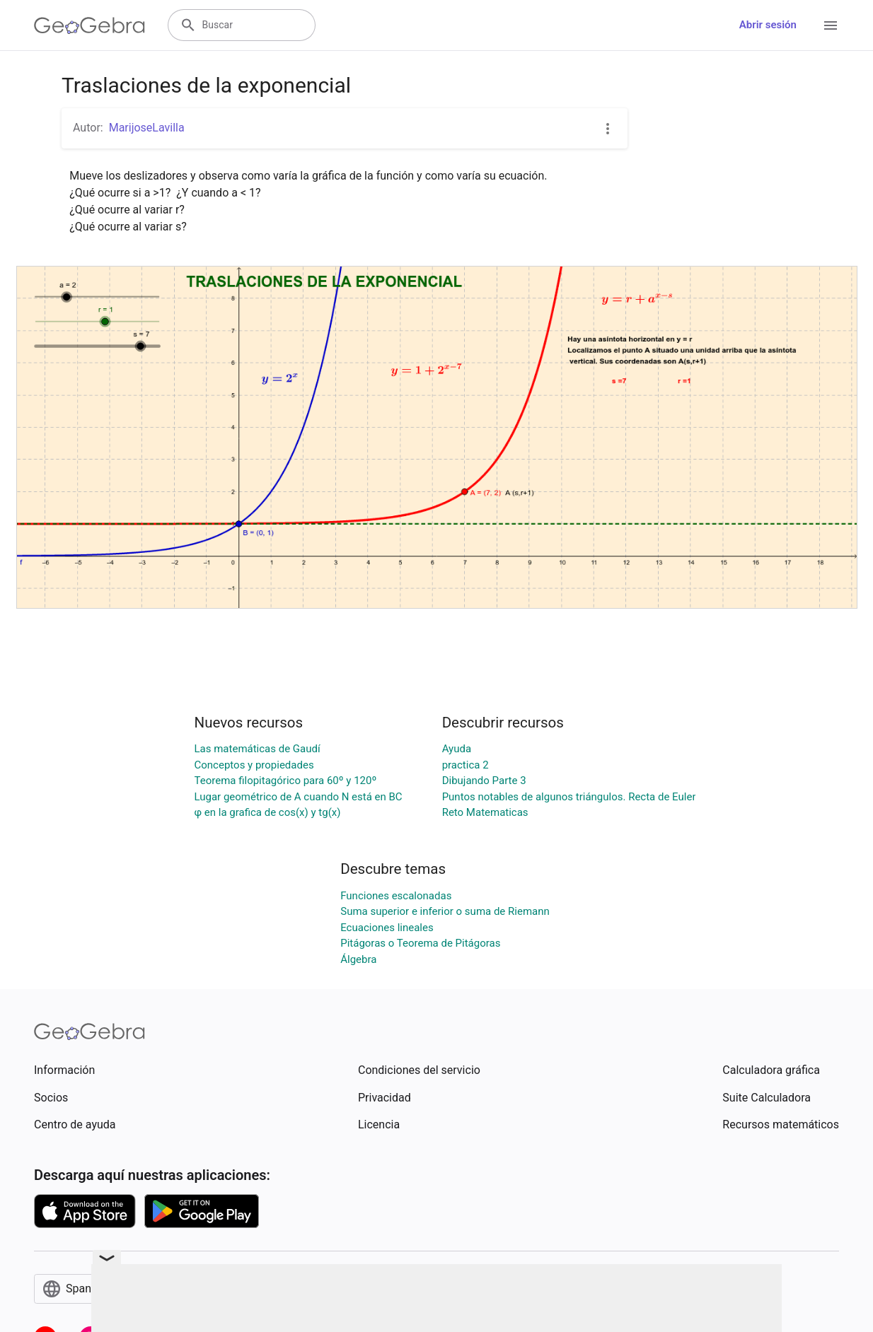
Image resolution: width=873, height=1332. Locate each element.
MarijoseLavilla (147, 127)
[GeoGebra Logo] (89, 25)
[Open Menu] (830, 25)
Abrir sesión (768, 24)
